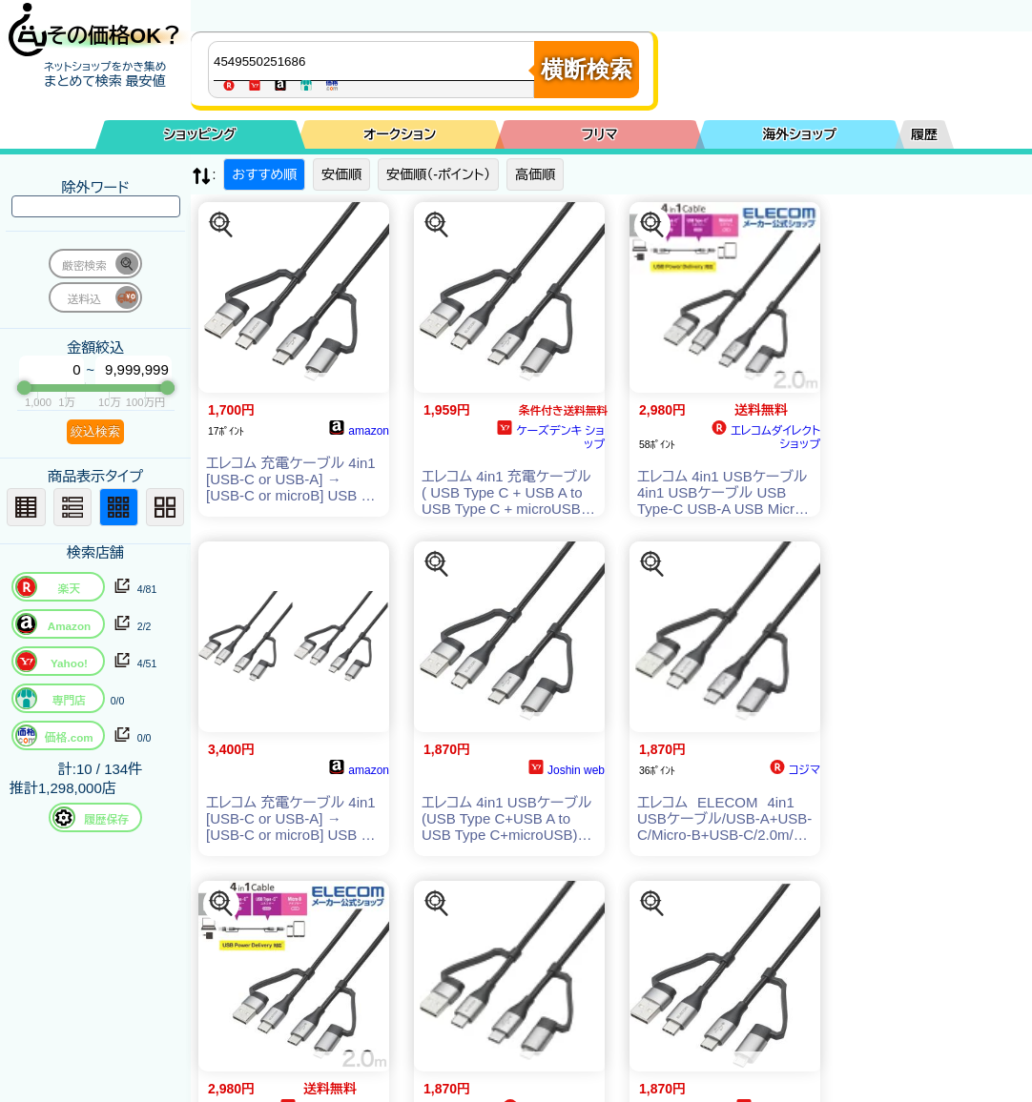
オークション (399, 134)
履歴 (924, 134)
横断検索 (586, 69)
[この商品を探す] (221, 225)
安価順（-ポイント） (438, 174)
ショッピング (200, 134)
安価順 (341, 174)
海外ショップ (799, 134)
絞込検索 (95, 431)
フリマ (600, 134)
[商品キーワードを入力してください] (376, 61)
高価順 (535, 174)
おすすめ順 (264, 174)
